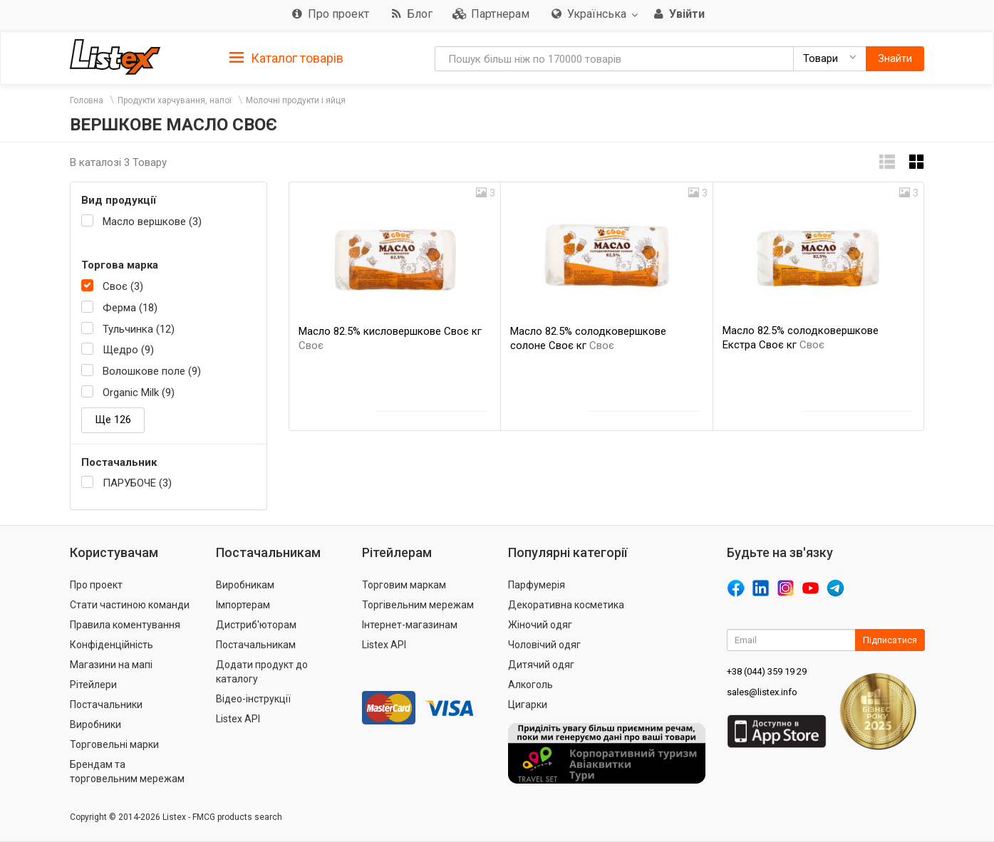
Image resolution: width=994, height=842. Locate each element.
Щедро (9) (128, 349)
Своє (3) (123, 286)
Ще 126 (113, 419)
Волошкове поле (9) (152, 371)
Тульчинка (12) (139, 329)
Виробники (95, 724)
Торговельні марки (114, 744)
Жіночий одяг (540, 624)
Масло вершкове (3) (152, 221)
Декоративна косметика (566, 604)
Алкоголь (530, 684)
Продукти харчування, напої (175, 100)
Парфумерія (536, 585)
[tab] (286, 57)
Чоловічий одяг (544, 644)
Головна (86, 100)
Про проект (96, 585)
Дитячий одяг (541, 664)
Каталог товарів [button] (286, 58)
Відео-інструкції (253, 699)
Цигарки (527, 704)
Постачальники (106, 704)
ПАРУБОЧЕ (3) (137, 483)
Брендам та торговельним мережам (127, 771)
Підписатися (890, 640)
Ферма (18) (130, 307)
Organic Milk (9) (139, 392)
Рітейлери (93, 684)
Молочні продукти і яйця (296, 100)
